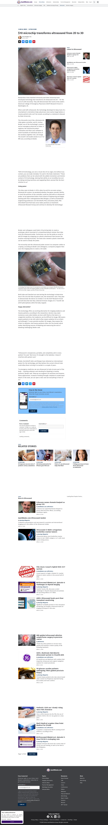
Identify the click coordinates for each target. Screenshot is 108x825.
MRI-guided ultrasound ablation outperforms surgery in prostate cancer (49, 637)
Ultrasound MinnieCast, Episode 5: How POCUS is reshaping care (50, 738)
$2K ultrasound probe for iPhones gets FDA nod (43, 464)
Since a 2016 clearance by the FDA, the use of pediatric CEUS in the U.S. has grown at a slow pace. (50, 715)
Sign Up (33, 411)
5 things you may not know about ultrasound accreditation (81, 465)
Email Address (33, 396)
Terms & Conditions (54, 819)
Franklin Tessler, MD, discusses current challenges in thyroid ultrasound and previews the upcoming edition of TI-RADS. (50, 590)
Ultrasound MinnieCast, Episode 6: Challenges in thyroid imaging (50, 584)
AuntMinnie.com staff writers (45, 506)
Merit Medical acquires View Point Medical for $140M (49, 724)
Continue (43, 430)
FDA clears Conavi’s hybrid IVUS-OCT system (74, 77)
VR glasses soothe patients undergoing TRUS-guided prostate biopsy (50, 671)
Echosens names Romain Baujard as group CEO (73, 54)
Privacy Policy (34, 819)
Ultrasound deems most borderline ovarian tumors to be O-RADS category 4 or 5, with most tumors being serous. (50, 538)
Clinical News (22, 29)
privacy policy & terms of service (49, 407)
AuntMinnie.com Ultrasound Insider (76, 62)
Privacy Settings (44, 819)
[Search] (94, 2)
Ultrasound (33, 29)
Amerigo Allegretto (25, 520)
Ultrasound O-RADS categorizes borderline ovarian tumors (73, 69)
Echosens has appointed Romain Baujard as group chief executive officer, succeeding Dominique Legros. (49, 510)
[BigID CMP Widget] (12, 817)
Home (75, 819)
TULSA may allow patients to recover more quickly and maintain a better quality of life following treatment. (49, 645)
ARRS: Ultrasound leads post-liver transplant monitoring (50, 599)
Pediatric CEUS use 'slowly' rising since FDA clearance (49, 709)
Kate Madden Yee (26, 36)
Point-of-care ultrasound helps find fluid (62, 464)
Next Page (32, 754)
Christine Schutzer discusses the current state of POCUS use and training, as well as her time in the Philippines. (50, 745)
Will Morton (41, 641)
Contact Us (63, 819)
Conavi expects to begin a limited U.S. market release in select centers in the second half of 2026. (50, 575)
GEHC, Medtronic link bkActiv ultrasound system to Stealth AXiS (50, 654)
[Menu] (97, 2)
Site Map (70, 819)
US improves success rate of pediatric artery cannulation (26, 464)
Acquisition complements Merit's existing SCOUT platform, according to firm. (50, 730)
